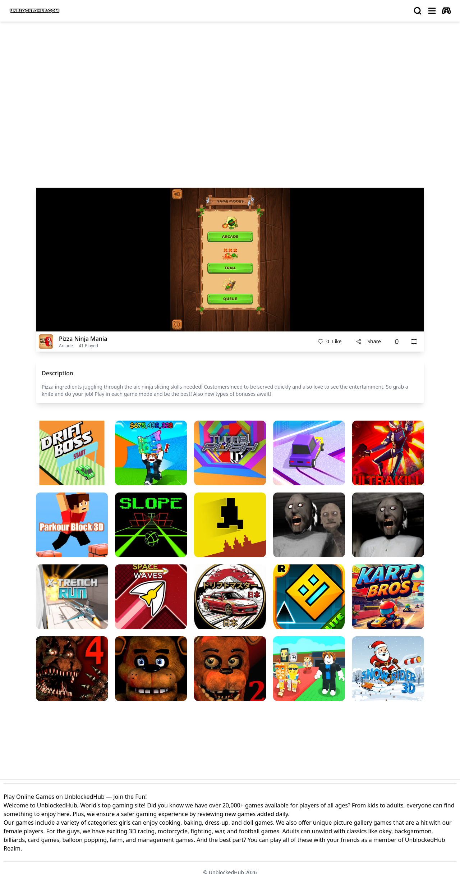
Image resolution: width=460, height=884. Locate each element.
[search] (417, 10)
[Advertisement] (230, 81)
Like (329, 341)
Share (368, 341)
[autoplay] (446, 10)
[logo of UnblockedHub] (34, 11)
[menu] (432, 10)
